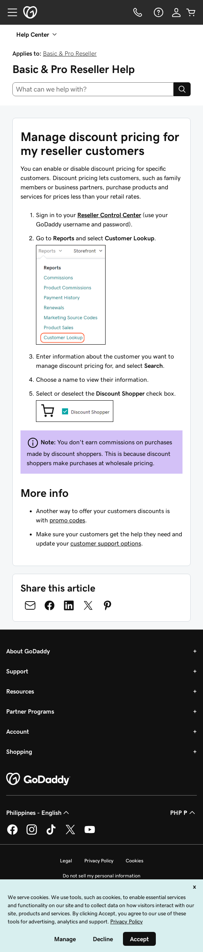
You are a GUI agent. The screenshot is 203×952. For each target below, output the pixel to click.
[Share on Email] (30, 605)
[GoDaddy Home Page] (38, 779)
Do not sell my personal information (101, 875)
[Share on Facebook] (49, 605)
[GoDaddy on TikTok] (51, 833)
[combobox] (93, 89)
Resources (20, 691)
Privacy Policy (98, 860)
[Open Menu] (9, 12)
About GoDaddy (28, 651)
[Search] (182, 89)
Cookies (134, 860)
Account (17, 731)
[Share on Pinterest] (107, 605)
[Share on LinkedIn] (68, 605)
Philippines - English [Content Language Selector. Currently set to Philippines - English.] (38, 812)
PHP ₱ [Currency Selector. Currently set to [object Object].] (183, 812)
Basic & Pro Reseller (70, 53)
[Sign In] (176, 12)
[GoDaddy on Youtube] (90, 833)
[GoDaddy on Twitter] (70, 833)
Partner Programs (30, 711)
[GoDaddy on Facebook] (12, 833)
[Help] (157, 12)
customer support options (105, 543)
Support (17, 671)
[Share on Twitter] (88, 605)
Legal (66, 860)
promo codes (67, 520)
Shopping (19, 751)
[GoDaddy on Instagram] (32, 833)
